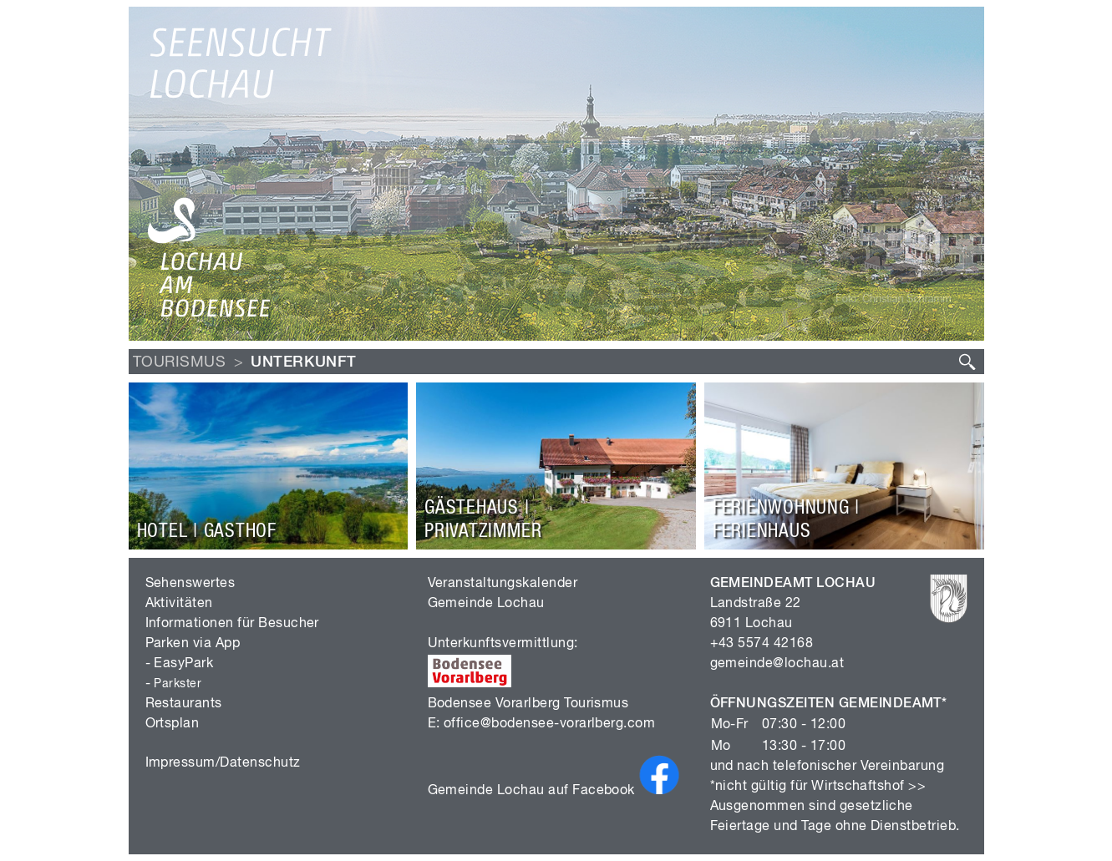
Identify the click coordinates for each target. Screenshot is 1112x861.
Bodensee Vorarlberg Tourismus (528, 704)
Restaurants (183, 704)
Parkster (177, 684)
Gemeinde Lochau (486, 603)
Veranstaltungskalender (503, 583)
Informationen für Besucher (232, 624)
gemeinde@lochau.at (777, 664)
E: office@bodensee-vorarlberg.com (542, 724)
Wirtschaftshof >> (868, 786)
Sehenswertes (190, 583)
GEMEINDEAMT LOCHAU (793, 583)
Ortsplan (172, 724)
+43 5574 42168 (762, 644)
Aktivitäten (179, 603)
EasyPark (183, 664)
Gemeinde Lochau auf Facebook (555, 791)
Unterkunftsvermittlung (501, 644)
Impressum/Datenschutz (223, 763)
